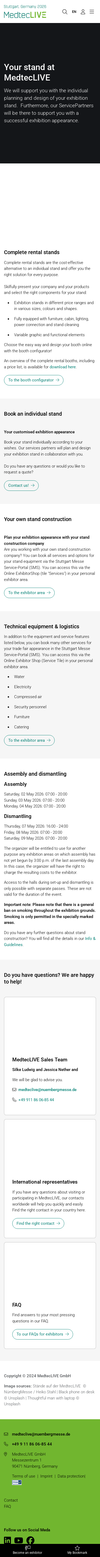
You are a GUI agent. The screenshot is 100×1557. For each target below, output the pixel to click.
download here (63, 367)
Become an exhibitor (27, 1550)
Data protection (71, 1476)
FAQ (7, 1506)
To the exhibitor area (26, 592)
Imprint (46, 1476)
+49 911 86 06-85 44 (36, 1099)
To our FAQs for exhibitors (40, 1334)
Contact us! (18, 485)
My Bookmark (77, 1550)
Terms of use (23, 1476)
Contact (11, 1500)
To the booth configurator (31, 380)
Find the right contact (35, 1223)
